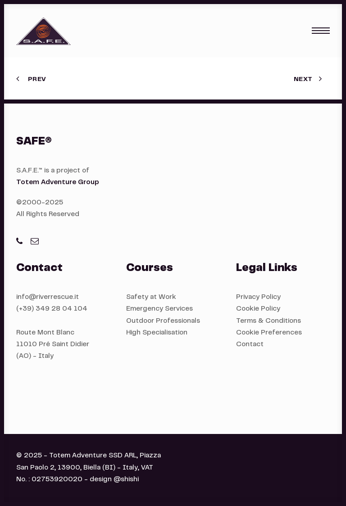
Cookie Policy (258, 309)
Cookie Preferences (269, 333)
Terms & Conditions (268, 321)
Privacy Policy (258, 297)
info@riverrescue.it (47, 297)
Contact (250, 345)
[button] (321, 30)
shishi (130, 480)
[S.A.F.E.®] (43, 30)
